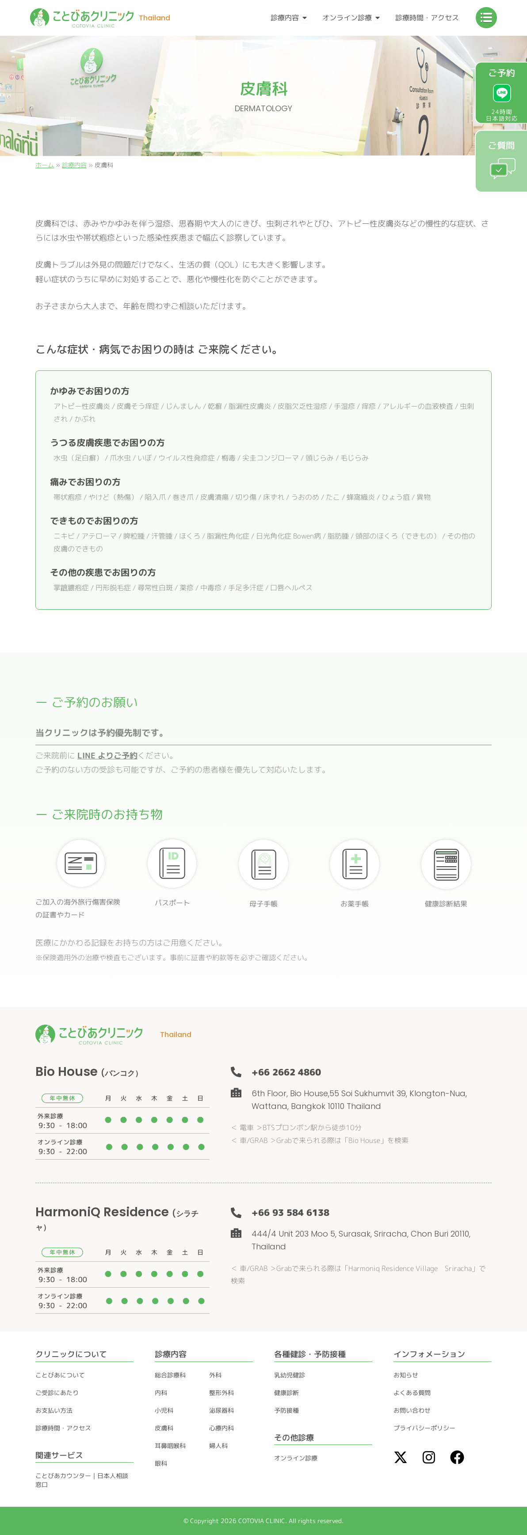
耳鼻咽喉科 (170, 1445)
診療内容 (74, 165)
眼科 (161, 1463)
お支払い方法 (54, 1410)
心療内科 (221, 1428)
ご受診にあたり (57, 1392)
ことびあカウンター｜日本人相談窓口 (81, 1480)
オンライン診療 (295, 1458)
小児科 (164, 1410)
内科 (161, 1392)
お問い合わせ (412, 1410)
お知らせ (405, 1375)
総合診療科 (170, 1375)
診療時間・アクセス (63, 1428)
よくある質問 (412, 1392)
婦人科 (218, 1445)
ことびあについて (60, 1375)
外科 (215, 1375)
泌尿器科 (221, 1410)
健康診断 (286, 1392)
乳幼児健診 (289, 1375)
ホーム (44, 165)
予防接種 (286, 1410)
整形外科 (221, 1392)
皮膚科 (164, 1428)
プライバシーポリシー (424, 1428)
